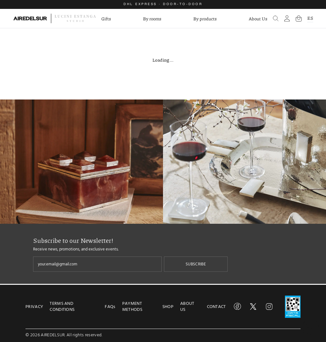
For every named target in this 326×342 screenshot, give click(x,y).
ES (310, 18)
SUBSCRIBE (196, 264)
